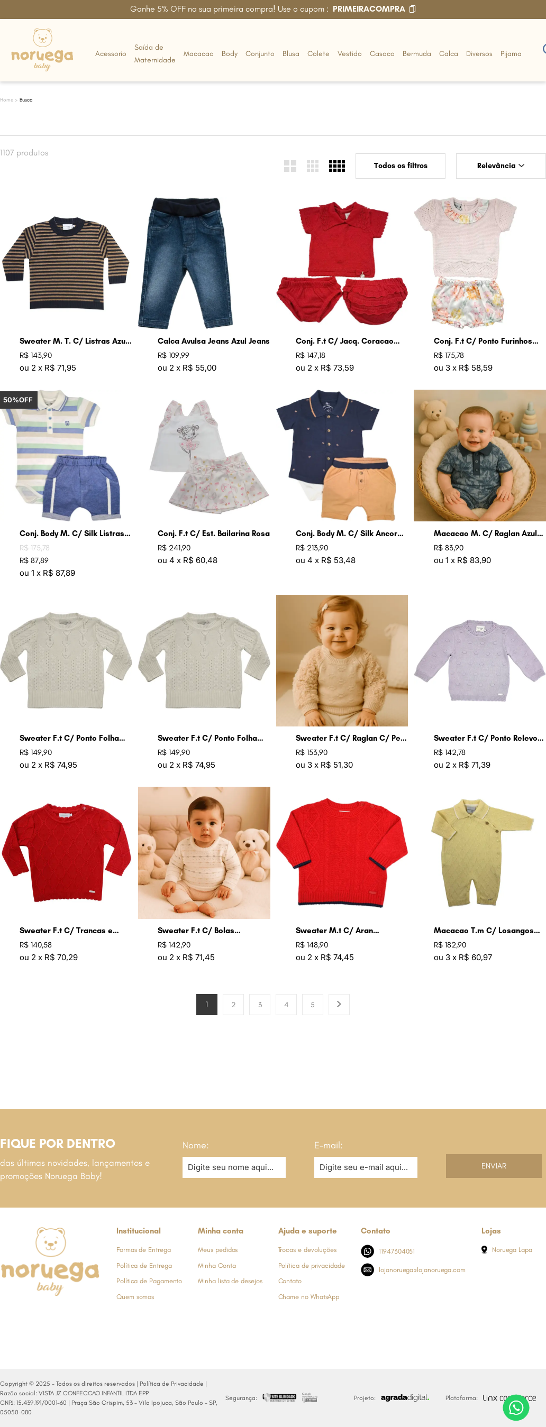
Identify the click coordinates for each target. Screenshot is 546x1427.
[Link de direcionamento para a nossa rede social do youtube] (71, 1316)
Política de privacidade (311, 1265)
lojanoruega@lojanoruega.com (413, 1269)
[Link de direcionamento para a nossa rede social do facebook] (8, 1316)
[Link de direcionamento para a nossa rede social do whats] (50, 1316)
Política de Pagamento (149, 1281)
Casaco (382, 53)
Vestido (350, 53)
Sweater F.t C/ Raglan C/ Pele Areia (351, 738)
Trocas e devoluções (307, 1250)
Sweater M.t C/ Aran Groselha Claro (334, 931)
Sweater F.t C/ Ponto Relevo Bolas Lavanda (486, 738)
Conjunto (260, 53)
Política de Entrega (143, 1265)
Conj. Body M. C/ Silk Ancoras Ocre (351, 534)
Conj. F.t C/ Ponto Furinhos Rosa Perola (483, 341)
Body (230, 53)
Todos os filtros (400, 165)
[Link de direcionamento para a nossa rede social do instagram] (29, 1316)
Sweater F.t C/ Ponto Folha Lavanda (69, 738)
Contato (290, 1281)
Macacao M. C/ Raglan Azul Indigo (485, 534)
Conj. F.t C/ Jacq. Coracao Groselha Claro (345, 341)
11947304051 (388, 1251)
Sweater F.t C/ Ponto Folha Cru (207, 738)
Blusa (291, 53)
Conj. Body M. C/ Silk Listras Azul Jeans (72, 534)
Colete (318, 53)
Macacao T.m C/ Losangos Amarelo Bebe (484, 931)
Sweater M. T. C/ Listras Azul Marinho (74, 341)
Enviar (493, 1166)
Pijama (511, 53)
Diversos (479, 53)
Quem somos (135, 1297)
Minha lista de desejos (230, 1281)
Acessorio (110, 53)
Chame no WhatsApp (309, 1297)
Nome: (196, 1145)
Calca (448, 53)
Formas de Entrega (143, 1250)
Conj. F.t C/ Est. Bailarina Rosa (214, 533)
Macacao (199, 53)
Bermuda (417, 53)
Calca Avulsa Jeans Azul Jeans (214, 341)
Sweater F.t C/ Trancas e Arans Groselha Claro (66, 931)
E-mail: (328, 1145)
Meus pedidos (218, 1250)
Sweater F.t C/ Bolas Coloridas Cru (196, 931)
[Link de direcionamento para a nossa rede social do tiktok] (93, 1316)
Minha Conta (216, 1265)
